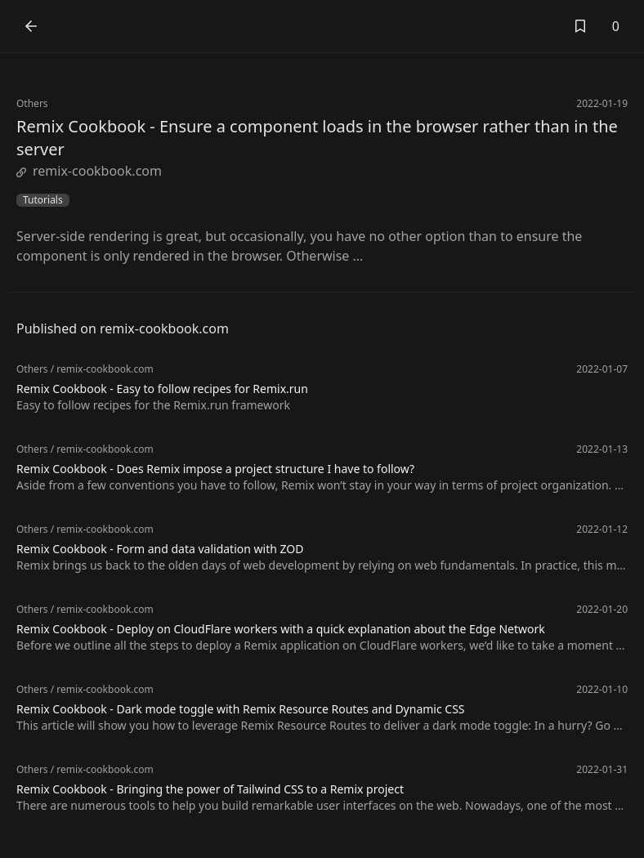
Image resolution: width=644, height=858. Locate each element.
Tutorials (43, 200)
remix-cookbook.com (89, 171)
